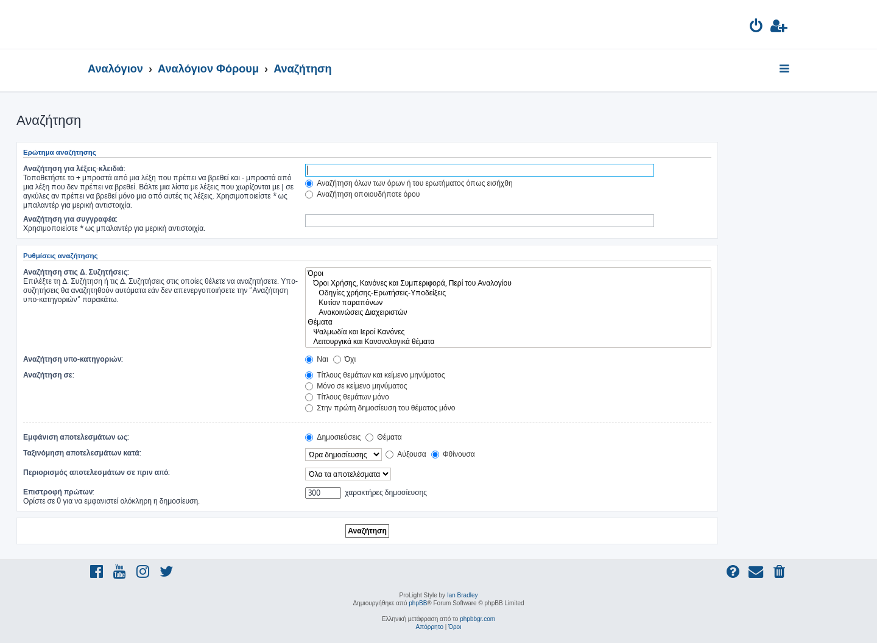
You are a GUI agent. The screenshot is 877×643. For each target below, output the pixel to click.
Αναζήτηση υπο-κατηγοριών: (73, 359)
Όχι (344, 359)
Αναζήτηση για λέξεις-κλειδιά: (74, 168)
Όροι (508, 273)
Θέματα (508, 322)
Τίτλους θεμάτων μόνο (347, 396)
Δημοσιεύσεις (333, 436)
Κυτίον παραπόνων (508, 302)
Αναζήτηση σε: (48, 374)
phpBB (418, 603)
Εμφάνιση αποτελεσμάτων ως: (76, 436)
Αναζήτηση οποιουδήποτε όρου (362, 194)
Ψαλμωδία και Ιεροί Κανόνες (508, 332)
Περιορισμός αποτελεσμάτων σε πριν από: (97, 472)
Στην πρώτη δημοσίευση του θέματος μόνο (380, 407)
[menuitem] (756, 27)
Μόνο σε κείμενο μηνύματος (356, 385)
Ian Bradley (462, 595)
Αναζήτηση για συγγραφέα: (70, 218)
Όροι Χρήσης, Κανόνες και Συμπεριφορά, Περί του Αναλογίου (508, 283)
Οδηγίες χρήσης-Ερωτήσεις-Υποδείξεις (508, 293)
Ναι (316, 359)
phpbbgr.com (477, 619)
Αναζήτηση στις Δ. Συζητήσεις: (76, 271)
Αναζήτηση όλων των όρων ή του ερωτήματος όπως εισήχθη (408, 183)
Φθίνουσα (453, 454)
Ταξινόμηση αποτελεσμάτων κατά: (82, 452)
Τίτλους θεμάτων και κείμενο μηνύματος (375, 374)
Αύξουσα (406, 454)
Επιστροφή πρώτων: (58, 491)
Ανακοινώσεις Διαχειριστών (508, 312)
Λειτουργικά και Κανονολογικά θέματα (508, 341)
